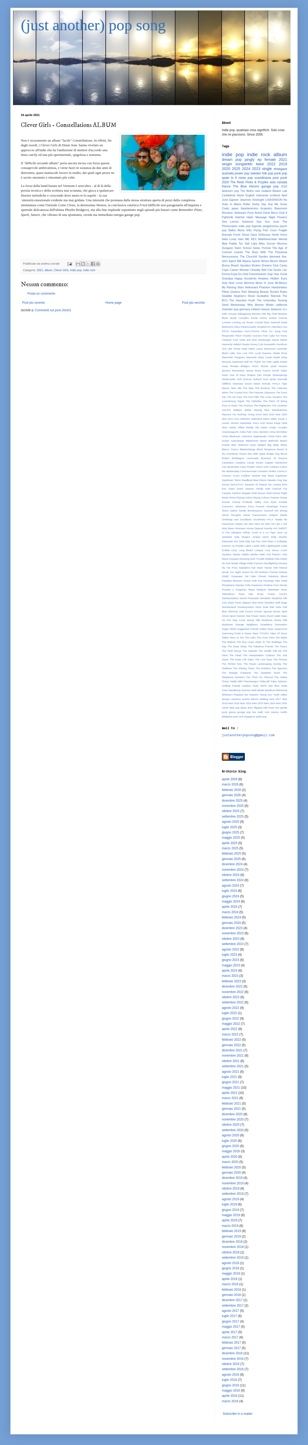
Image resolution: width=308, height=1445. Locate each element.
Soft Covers (246, 611)
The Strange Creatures (236, 672)
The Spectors (279, 668)
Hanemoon (228, 523)
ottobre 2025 (230, 811)
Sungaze (227, 247)
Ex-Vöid (243, 274)
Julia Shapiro (242, 536)
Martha (254, 554)
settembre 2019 (233, 1194)
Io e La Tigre (267, 532)
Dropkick (262, 326)
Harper (239, 523)
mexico (275, 712)
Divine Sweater (267, 480)
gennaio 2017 (231, 1348)
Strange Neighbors (246, 624)
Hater (250, 217)
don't (250, 707)
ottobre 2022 (230, 997)
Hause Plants (279, 339)
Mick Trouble (257, 558)
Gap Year (273, 274)
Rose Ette (246, 594)
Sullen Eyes (266, 628)
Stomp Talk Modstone (260, 620)
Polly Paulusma (254, 585)
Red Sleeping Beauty (255, 291)
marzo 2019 (230, 1226)
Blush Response (266, 449)
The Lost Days (263, 659)
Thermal (268, 677)
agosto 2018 (230, 1263)
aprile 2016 (229, 1396)
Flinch (238, 335)
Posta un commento (41, 293)
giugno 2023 (230, 960)
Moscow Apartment (232, 361)
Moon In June (265, 282)
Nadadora (244, 567)
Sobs (278, 607)
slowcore (276, 309)
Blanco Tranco (230, 449)
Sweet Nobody (261, 383)
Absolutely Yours (249, 423)
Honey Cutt (256, 344)
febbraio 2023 (231, 981)
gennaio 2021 (231, 1109)
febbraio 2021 (231, 1103)
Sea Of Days (237, 375)
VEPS (263, 685)
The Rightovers (262, 405)
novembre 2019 (233, 1183)
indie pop (76, 270)
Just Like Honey (231, 348)
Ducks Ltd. (280, 269)
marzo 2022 (230, 1034)
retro (225, 261)
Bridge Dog (273, 453)
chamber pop (230, 309)
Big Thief (272, 313)
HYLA (270, 519)
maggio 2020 (231, 1151)
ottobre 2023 (230, 939)
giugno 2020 (230, 1146)
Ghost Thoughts (231, 515)
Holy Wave (228, 528)
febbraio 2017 (231, 1342)
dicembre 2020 (232, 1114)
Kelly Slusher (279, 536)
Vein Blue (273, 685)
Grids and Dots (248, 339)
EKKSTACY (237, 484)
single (267, 169)
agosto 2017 (230, 1311)
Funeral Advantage (267, 506)
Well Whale (257, 690)
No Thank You (258, 361)
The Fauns (281, 646)
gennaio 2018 (231, 1295)
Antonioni (246, 436)
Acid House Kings (270, 423)
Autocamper (237, 440)
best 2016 (269, 414)
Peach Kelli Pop (253, 580)
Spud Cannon (237, 615)
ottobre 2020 (230, 1124)
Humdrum (281, 344)
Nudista (283, 572)
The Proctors (245, 405)
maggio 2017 (231, 1326)
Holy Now (228, 282)
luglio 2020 (229, 1141)
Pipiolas (239, 585)
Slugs (284, 602)
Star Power (252, 615)
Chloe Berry (270, 212)
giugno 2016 (230, 1385)
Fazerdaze (236, 331)
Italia (225, 239)
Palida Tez (236, 243)
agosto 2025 (230, 822)
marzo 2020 (230, 1162)
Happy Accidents (246, 278)
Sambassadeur (230, 598)
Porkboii (268, 585)
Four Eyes (270, 502)
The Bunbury (262, 388)
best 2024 (269, 703)
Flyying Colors (244, 497)
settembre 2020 (233, 1130)
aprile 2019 (229, 1220)
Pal (246, 576)
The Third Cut (254, 677)
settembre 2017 (233, 1305)
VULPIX (226, 409)
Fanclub (277, 488)
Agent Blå (235, 261)
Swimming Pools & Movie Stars (240, 633)
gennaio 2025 (231, 859)
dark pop (234, 707)
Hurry (283, 234)
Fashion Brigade (241, 493)
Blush (225, 317)
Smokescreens (245, 607)
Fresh (236, 234)
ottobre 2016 (230, 1364)
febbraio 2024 (231, 917)
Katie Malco (248, 348)
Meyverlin (251, 357)
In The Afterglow (231, 532)
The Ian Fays (234, 396)
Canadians (228, 462)
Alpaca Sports (251, 261)
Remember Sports (242, 370)
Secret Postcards (249, 598)
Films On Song (270, 331)
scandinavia (262, 178)
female (270, 159)
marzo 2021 (230, 1098)
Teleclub (275, 295)
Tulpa (273, 681)
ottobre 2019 (230, 1188)
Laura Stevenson (266, 348)
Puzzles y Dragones (234, 589)
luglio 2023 (229, 954)
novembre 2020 (233, 1119)
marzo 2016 (230, 1401)
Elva (284, 484)
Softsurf (257, 379)
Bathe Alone (236, 230)
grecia (232, 712)
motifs (283, 712)
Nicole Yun (228, 572)
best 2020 (281, 414)
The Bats (248, 388)
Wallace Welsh (242, 409)
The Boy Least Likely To (251, 642)
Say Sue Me (270, 204)
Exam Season (245, 488)
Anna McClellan (278, 431)
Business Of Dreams (274, 458)
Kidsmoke (227, 541)
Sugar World (229, 628)
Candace (240, 462)
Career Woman (239, 269)
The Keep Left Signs (242, 659)
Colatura (274, 466)
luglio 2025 (229, 827)
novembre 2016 (233, 1359)
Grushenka (259, 519)
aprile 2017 (229, 1332)
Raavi (251, 589)
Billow (284, 444)
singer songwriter (237, 164)
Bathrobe (273, 440)
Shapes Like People (259, 375)
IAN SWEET (280, 528)
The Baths (281, 637)
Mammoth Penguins (233, 357)
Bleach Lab (280, 190)
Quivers (226, 370)
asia (273, 182)
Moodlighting (270, 563)
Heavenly (227, 344)
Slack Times (234, 602)
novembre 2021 (233, 1055)
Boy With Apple (256, 453)
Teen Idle (236, 388)
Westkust (270, 690)
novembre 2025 (233, 806)
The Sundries (279, 405)
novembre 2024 (233, 869)
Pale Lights (273, 361)
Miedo (283, 558)
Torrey (225, 681)
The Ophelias (254, 401)
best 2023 (257, 703)
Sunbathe (263, 295)
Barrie (263, 440)
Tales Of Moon (278, 633)
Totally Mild (236, 681)
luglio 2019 (229, 1204)
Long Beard (246, 550)
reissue (265, 309)
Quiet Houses (279, 366)
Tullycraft (264, 681)
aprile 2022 (229, 1029)
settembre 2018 (233, 1257)
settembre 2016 (233, 1369)
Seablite (227, 295)
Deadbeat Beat (249, 480)
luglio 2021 (229, 1077)
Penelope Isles (271, 580)
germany (244, 309)
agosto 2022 (230, 1008)
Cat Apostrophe (230, 466)
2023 (256, 169)
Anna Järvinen (260, 431)
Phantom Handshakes (273, 287)
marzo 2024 (230, 912)
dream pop (232, 159)
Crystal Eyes (262, 322)
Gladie (283, 515)
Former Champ (231, 502)
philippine (227, 716)
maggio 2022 (231, 1024)
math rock (263, 712)
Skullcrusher (229, 379)
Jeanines (245, 199)
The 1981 (250, 637)
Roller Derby (251, 204)
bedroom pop (230, 190)
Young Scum (254, 414)
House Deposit (254, 528)
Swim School (242, 247)
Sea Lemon (230, 221)
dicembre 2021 (232, 1050)
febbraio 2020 (231, 1167)
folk (265, 707)
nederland (256, 418)
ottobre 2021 (230, 1061)
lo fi (234, 178)
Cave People (247, 466)
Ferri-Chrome (252, 331)
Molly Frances (255, 563)
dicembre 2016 (232, 1353)
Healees (263, 278)
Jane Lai (282, 532)
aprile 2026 (229, 779)
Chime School (268, 317)
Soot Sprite (269, 379)
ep (259, 159)
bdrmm (255, 699)
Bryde (233, 317)
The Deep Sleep (237, 646)
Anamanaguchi (230, 431)
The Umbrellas (266, 300)
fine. (284, 256)
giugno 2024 (230, 896)
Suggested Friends (248, 628)
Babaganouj (244, 313)
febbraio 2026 (231, 790)
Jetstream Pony (244, 212)
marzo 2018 (230, 1284)
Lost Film (247, 353)
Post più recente (33, 302)
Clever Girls (61, 270)
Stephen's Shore (244, 295)
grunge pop (244, 712)
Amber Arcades (278, 427)
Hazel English (245, 195)
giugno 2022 (230, 1018)
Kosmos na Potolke (233, 545)
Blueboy (282, 313)
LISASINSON (273, 199)
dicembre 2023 (232, 928)
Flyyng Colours (261, 497)
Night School (242, 572)
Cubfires (245, 475)
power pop (242, 173)
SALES (283, 594)
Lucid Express (263, 353)
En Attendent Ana (277, 326)
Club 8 (283, 212)
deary (243, 707)
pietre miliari (270, 418)
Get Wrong (280, 510)
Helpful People (241, 344)
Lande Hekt (258, 545)
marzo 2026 (230, 784)
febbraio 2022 (231, 1039)
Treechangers (251, 681)
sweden (255, 173)
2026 (225, 182)
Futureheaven (257, 274)
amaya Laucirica (231, 699)
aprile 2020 (229, 1157)
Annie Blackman (231, 436)
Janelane (227, 536)
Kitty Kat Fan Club (255, 541)
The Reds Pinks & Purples (249, 182)
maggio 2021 (231, 1087)
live (254, 712)
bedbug (264, 699)
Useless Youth (250, 685)
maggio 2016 (231, 1390)
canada (282, 182)
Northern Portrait (268, 572)
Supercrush (280, 628)
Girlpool (273, 515)
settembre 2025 (233, 816)
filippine (258, 707)
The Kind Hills (251, 396)
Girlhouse (264, 234)
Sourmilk (282, 379)
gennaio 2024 (231, 923)
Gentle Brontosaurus (251, 510)
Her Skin (249, 523)
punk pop (280, 173)
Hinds (275, 234)
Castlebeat (228, 195)
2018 (284, 186)
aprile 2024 (229, 907)
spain (225, 178)
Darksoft (275, 322)
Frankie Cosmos (252, 335)
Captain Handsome (276, 462)
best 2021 (227, 418)
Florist (232, 497)
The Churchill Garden (254, 256)
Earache (249, 484)
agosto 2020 (230, 1135)
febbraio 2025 (231, 853)
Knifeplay (282, 541)
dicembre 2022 (232, 986)
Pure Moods (280, 585)
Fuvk (235, 339)
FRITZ (225, 331)
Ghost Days (249, 234)
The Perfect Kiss (232, 663)
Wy (246, 694)
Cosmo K (282, 471)
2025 (236, 169)
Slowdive (269, 602)
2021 (40, 270)
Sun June (272, 221)
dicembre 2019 (232, 1178)
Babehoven (252, 440)
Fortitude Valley (251, 502)
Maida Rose (280, 353)
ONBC (225, 576)
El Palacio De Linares (268, 484)
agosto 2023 (230, 949)
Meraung (245, 558)
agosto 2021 (230, 1072)
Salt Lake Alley (255, 243)
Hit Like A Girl (279, 523)
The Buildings (274, 642)
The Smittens (263, 668)
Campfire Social (248, 317)
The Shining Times (243, 668)
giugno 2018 (230, 1268)
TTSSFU (264, 633)
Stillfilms (226, 383)
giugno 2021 (230, 1082)
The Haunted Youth (242, 300)
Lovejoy (258, 550)
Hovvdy (268, 528)
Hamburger (264, 339)
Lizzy (234, 550)
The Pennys (280, 659)
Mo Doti (226, 563)
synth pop (261, 716)
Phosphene (228, 585)
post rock (238, 716)
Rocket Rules (278, 291)
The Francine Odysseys (261, 392)
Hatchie (240, 217)
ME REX (251, 239)
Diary (237, 326)
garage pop (270, 186)
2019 (283, 164)
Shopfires (277, 598)
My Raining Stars (233, 287)
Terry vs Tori (237, 637)
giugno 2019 (230, 1210)
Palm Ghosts (258, 576)
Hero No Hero (262, 523)
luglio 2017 (229, 1316)
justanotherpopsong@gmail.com (248, 735)
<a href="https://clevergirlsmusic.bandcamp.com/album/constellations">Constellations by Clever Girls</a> (113, 236)
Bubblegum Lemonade (245, 458)
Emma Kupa (230, 274)
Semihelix (265, 598)
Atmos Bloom (269, 261)
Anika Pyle (245, 431)
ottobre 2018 (230, 1252)
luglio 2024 (229, 891)
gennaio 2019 (231, 1236)
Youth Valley (280, 694)
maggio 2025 (231, 837)
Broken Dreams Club (265, 265)
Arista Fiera (274, 436)
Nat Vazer (257, 567)
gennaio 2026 (231, 795)
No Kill (254, 572)
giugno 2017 (230, 1321)
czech (225, 707)
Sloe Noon (258, 602)
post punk (280, 178)
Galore (234, 510)
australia (228, 173)
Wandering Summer (240, 690)
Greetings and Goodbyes (237, 519)
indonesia (262, 195)
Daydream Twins (231, 480)
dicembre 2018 (232, 1241)
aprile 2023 (229, 970)
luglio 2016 (229, 1380)
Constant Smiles (267, 471)
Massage (261, 217)
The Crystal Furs (238, 392)
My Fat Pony (230, 567)
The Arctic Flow (266, 637)
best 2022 (245, 703)
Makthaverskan (267, 239)
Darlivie (256, 475)
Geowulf (268, 510)
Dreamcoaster (248, 326)
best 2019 (233, 703)
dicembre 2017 (232, 1300)
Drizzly (225, 484)
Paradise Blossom (232, 580)
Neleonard (251, 287)
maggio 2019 (231, 1215)
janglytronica (271, 226)
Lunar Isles (236, 239)
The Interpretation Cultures (259, 655)
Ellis (249, 230)
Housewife (269, 344)
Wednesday (237, 304)
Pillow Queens (231, 291)
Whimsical (281, 690)
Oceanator (237, 576)
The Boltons (229, 642)
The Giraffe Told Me (270, 650)
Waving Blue (261, 409)
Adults (232, 427)
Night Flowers (278, 217)
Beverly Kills (259, 313)
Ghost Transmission (255, 515)
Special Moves (271, 611)
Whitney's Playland (232, 694)
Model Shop (280, 357)
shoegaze (280, 169)
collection (245, 418)
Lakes (248, 545)
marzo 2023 (230, 976)
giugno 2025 (230, 832)
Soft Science (244, 379)
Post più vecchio (193, 302)
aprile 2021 (229, 1093)
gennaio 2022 (231, 1045)
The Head (235, 655)
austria (246, 699)
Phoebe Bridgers (240, 366)
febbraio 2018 (231, 1289)
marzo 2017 (230, 1337)
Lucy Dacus (272, 550)
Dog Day (282, 480)
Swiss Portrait (262, 247)
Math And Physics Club (273, 554)
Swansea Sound (242, 383)
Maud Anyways (230, 558)
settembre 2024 (233, 880)
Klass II (271, 541)
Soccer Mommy (277, 243)
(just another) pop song (93, 25)
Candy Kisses (255, 462)
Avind (258, 212)
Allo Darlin (261, 427)
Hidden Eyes (278, 278)
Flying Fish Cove (265, 230)
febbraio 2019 (231, 1231)
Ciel (270, 269)
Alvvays (232, 313)
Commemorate (248, 471)
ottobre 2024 (230, 875)
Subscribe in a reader (237, 1414)
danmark (274, 256)
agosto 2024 (230, 885)
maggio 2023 (231, 965)
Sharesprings (280, 375)
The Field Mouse (231, 650)
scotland (275, 195)
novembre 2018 (233, 1247)
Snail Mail (268, 607)
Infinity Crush (250, 532)
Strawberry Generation (273, 624)
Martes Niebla (241, 554)
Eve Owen (228, 488)
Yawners (254, 694)
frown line (273, 707)
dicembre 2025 (232, 800)
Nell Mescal (280, 567)
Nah (246, 361)
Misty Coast (265, 357)
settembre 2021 (233, 1066)
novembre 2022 (233, 992)
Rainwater (273, 589)
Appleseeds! (260, 436)
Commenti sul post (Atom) (53, 310)
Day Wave (268, 475)
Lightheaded (273, 545)
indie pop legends (250, 226)
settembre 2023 (233, 944)
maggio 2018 (231, 1273)
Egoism (234, 199)
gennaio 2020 (231, 1172)
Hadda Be (281, 519)
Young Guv (265, 694)
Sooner (258, 611)
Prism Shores (260, 366)
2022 (271, 164)
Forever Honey (278, 497)
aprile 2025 (229, 843)
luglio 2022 (229, 1013)
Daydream (281, 475)
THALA (276, 383)
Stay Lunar (239, 620)
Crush (236, 475)
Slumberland (229, 607)
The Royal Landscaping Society (262, 663)
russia (281, 418)
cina (236, 418)
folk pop (267, 173)
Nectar (268, 567)
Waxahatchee (279, 409)
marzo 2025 (230, 848)
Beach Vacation (241, 265)
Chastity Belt (258, 269)
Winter (270, 304)
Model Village (238, 563)
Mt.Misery (281, 282)
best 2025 (281, 703)
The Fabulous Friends (260, 646)
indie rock (89, 270)
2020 (226, 169)
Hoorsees (240, 528)
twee (260, 164)
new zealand (263, 190)
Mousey (282, 563)
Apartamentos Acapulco (256, 208)
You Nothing (239, 414)
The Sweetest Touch (267, 672)
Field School (273, 493)
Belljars (262, 444)
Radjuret (261, 589)
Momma (249, 282)
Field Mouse (258, 493)
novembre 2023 (233, 933)
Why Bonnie (255, 304)
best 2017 (275, 699)
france (226, 186)
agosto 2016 (230, 1374)
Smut (258, 607)
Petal (284, 580)
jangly (249, 159)
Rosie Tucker (266, 594)
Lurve (239, 282)
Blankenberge (247, 449)
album (48, 270)
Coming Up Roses (242, 322)
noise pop (245, 178)
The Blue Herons (246, 186)
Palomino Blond (277, 576)
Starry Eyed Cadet (269, 615)
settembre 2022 (233, 1002)
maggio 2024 (231, 901)
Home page (113, 302)
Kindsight (258, 199)
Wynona (226, 414)
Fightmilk (227, 217)
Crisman (226, 475)
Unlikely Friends (231, 685)
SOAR (275, 370)
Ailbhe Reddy (245, 427)
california (281, 304)
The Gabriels (249, 650)
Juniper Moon (260, 536)
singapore (249, 716)
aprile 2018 (229, 1279)
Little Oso (235, 353)
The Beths (247, 190)
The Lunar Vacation (271, 396)
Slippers (246, 602)
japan (235, 208)
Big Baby (273, 444)
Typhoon (282, 681)
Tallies (225, 637)
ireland (255, 309)
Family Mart (263, 488)
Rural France (262, 370)
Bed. (234, 444)
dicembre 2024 (232, 864)
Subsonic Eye (252, 221)
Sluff (277, 602)
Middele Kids (272, 558)
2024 (246, 169)
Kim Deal (239, 541)
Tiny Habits (280, 677)
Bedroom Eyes (247, 444)
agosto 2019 (230, 1199)
